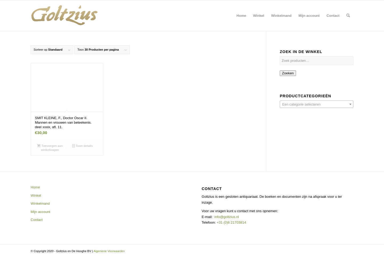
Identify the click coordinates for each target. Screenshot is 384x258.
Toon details (82, 146)
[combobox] (316, 104)
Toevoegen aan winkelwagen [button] (49, 147)
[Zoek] (348, 15)
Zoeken (288, 73)
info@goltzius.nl (226, 217)
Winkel (36, 195)
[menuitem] (241, 15)
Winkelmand (40, 203)
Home (35, 187)
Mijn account (40, 212)
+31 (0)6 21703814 (231, 222)
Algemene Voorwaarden (109, 251)
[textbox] (316, 104)
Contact (37, 220)
